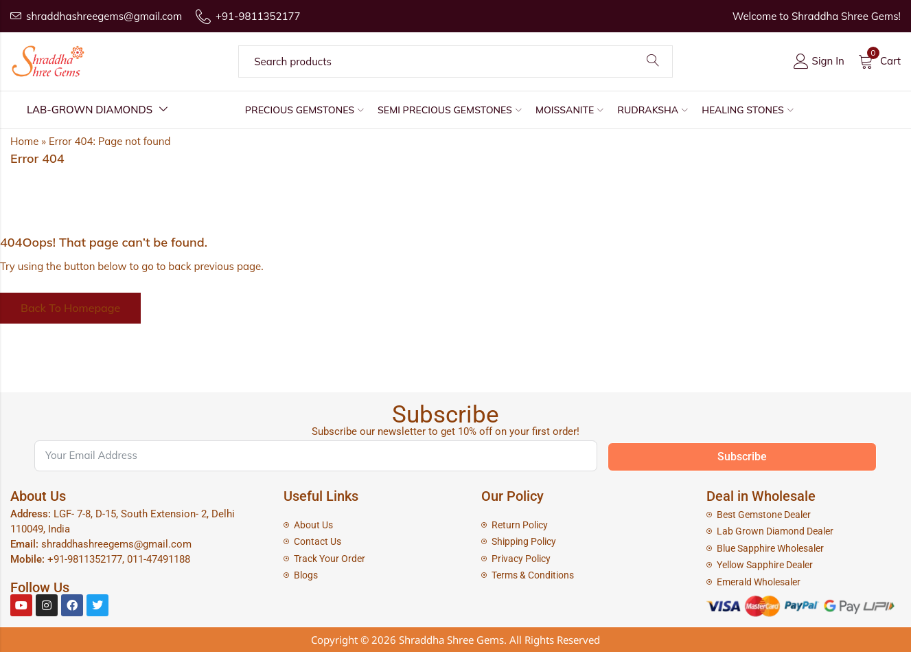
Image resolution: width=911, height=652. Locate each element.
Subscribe (742, 456)
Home (24, 141)
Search (653, 61)
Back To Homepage (70, 308)
